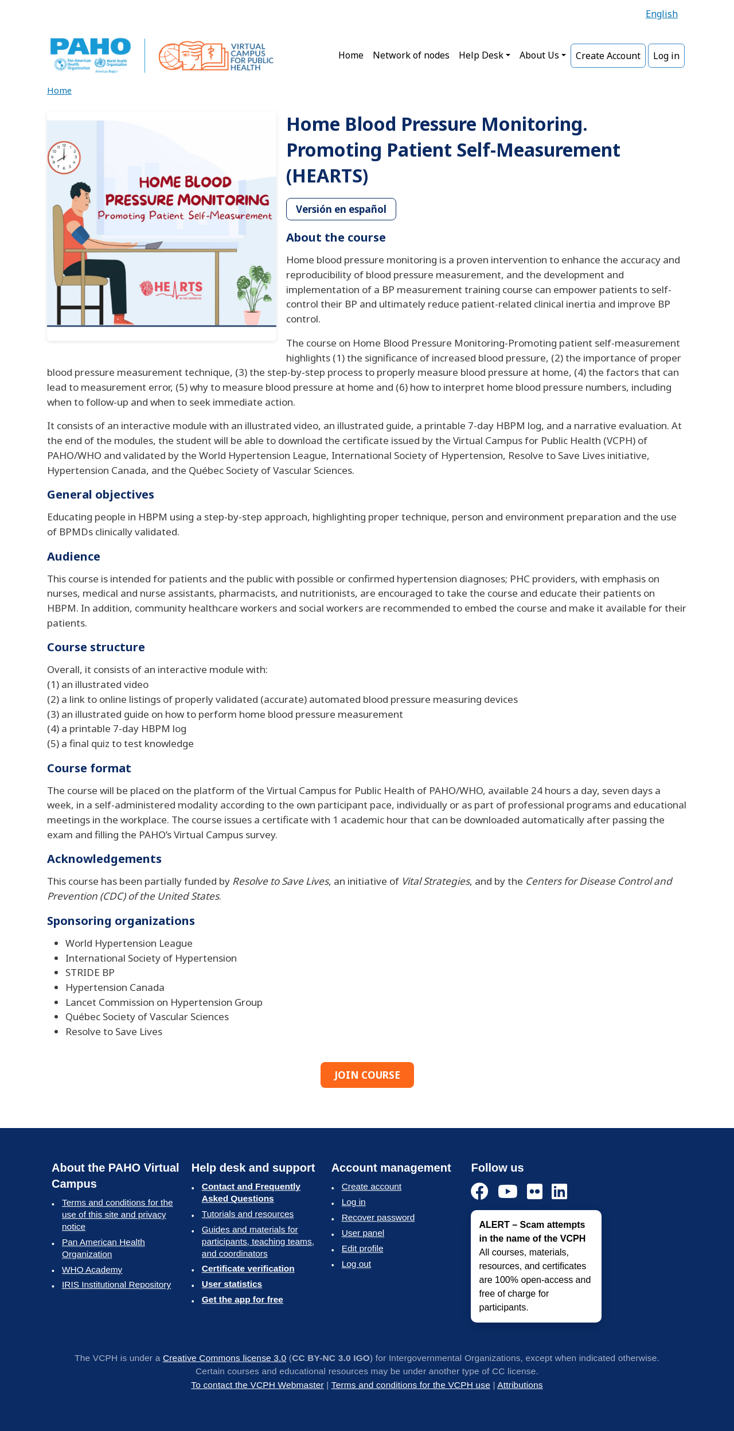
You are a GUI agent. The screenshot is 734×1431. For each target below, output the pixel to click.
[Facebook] (480, 1192)
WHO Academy (92, 1269)
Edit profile (363, 1248)
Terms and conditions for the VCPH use (410, 1385)
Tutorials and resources (248, 1214)
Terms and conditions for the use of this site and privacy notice (117, 1214)
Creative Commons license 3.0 (224, 1358)
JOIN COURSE (367, 1075)
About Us (539, 55)
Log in (666, 55)
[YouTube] (508, 1192)
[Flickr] (534, 1192)
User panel (363, 1233)
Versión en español (341, 209)
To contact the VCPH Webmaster (257, 1385)
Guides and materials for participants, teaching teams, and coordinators (258, 1241)
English (662, 13)
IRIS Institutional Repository (116, 1284)
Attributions (519, 1385)
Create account (371, 1186)
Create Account (608, 55)
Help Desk (481, 55)
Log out (356, 1264)
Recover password (378, 1217)
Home (351, 55)
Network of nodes (411, 55)
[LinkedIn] (559, 1192)
